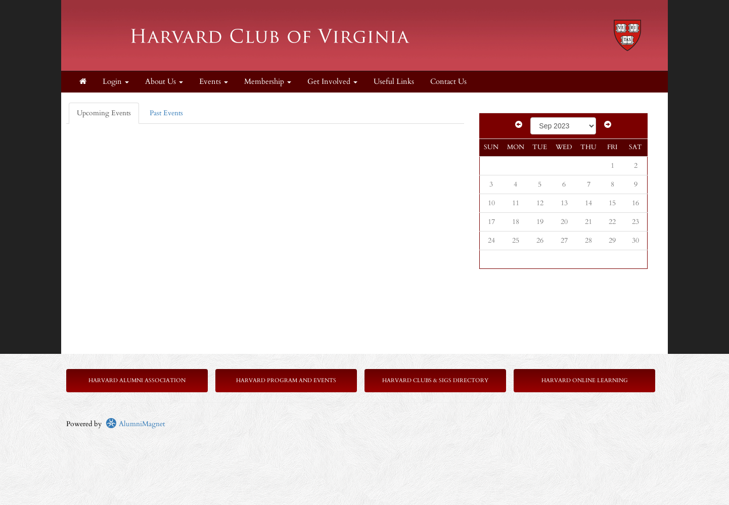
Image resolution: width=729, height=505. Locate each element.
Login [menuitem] (116, 81)
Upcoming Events (104, 113)
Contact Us (448, 81)
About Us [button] (164, 81)
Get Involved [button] (332, 81)
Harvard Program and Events (286, 380)
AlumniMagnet (135, 424)
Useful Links (394, 81)
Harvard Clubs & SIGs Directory (435, 380)
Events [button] (213, 81)
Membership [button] (267, 81)
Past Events (166, 113)
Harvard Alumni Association (137, 380)
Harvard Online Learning (584, 380)
